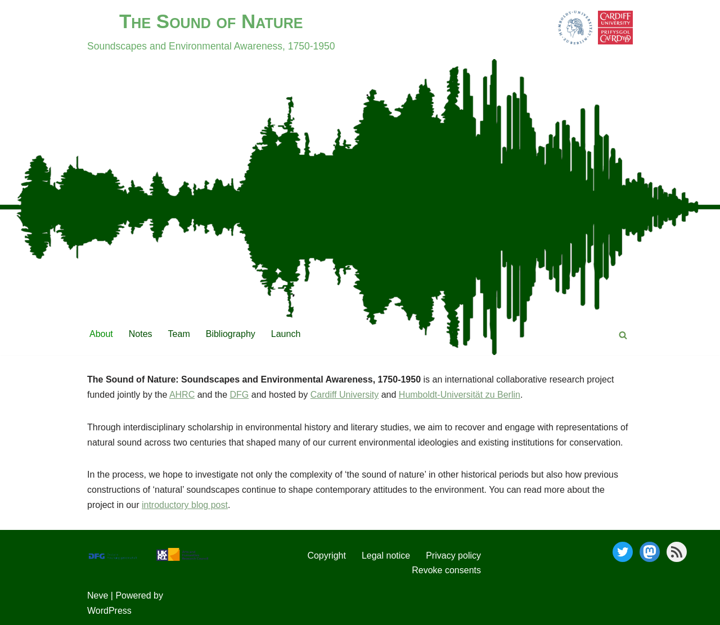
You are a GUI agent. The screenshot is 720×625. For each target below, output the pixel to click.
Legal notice (386, 555)
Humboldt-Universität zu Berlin (459, 394)
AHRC (182, 394)
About (101, 334)
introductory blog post (185, 505)
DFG (239, 394)
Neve (97, 595)
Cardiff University (344, 394)
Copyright (326, 555)
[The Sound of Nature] (211, 30)
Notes (140, 334)
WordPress (109, 610)
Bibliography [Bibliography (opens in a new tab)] (230, 334)
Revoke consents (446, 570)
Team (179, 334)
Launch (286, 334)
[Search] (623, 335)
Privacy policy (453, 555)
